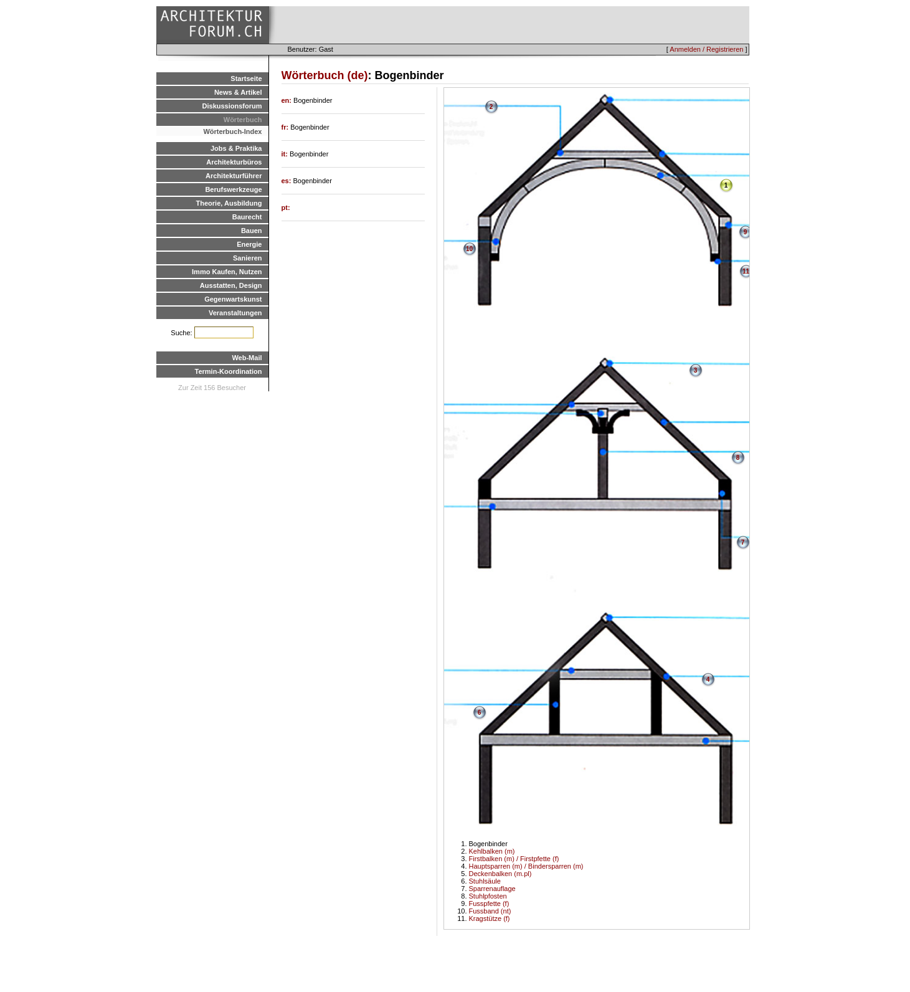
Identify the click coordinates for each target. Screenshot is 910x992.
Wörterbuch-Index (232, 131)
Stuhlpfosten (488, 896)
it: (286, 154)
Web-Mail (247, 357)
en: (288, 100)
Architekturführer (234, 175)
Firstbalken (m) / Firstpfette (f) (514, 858)
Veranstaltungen (235, 313)
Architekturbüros (234, 162)
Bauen (251, 230)
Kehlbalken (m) (492, 851)
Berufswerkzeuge (233, 189)
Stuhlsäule (485, 881)
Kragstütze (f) (489, 918)
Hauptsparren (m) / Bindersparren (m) (526, 866)
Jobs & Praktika (236, 148)
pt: (286, 207)
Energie (249, 244)
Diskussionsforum (232, 106)
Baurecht (247, 217)
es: (287, 180)
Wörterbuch (243, 119)
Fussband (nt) (490, 911)
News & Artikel (238, 92)
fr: (286, 127)
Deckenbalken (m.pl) (500, 873)
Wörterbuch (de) (325, 75)
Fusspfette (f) (489, 903)
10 (469, 249)
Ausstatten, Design (231, 285)
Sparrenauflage (492, 888)
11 (745, 271)
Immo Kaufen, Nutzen (227, 271)
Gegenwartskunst (233, 299)
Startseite (246, 78)
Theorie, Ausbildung (229, 203)
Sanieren (247, 258)
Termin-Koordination (228, 371)
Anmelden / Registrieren (706, 49)
